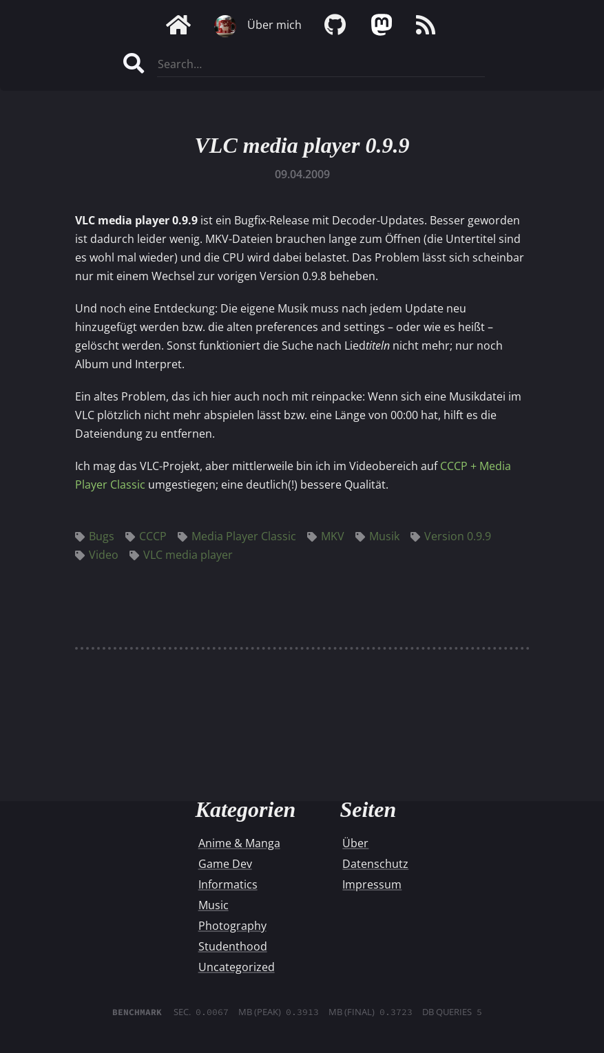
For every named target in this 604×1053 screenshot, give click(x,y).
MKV (325, 536)
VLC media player (181, 554)
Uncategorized (236, 967)
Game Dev (225, 863)
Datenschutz (375, 863)
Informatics (228, 884)
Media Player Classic (237, 536)
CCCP (146, 536)
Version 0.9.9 (450, 536)
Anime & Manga (239, 843)
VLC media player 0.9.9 (302, 145)
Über (355, 843)
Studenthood (232, 946)
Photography (232, 925)
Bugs (94, 536)
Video (96, 554)
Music (213, 905)
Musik (377, 536)
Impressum (372, 884)
